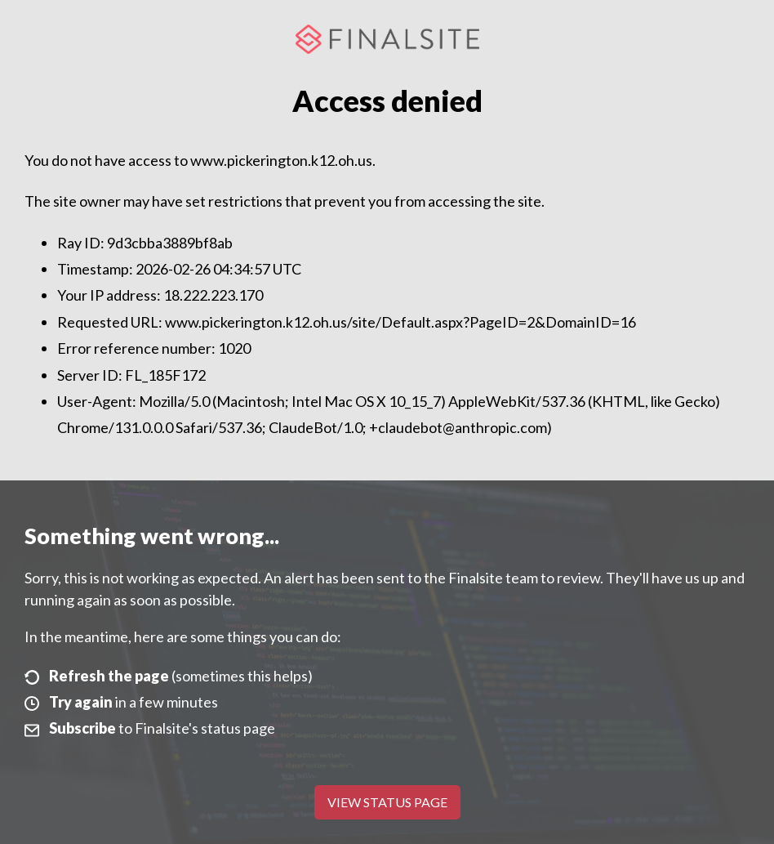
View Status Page (387, 802)
